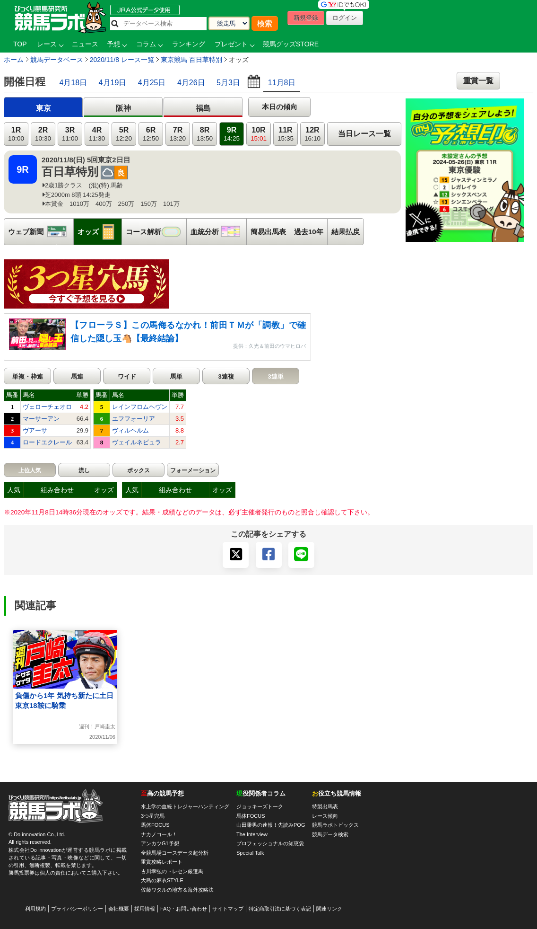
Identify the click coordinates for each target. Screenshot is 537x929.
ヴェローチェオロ (47, 406)
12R (312, 134)
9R (232, 134)
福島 (203, 108)
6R (151, 134)
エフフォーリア (133, 418)
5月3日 (228, 83)
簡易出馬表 (268, 232)
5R (124, 134)
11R (285, 134)
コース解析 (156, 232)
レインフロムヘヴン (139, 406)
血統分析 (218, 232)
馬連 (77, 376)
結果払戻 (345, 232)
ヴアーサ (35, 430)
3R (70, 134)
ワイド (127, 376)
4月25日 (152, 83)
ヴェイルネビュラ (136, 442)
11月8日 (282, 83)
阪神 (123, 108)
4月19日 (113, 83)
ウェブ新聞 (40, 232)
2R (43, 134)
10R (259, 134)
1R (16, 134)
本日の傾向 (279, 107)
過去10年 (308, 232)
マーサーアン (41, 418)
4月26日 (191, 83)
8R (205, 134)
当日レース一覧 (364, 134)
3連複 (226, 376)
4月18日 (73, 83)
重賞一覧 (478, 81)
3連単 (275, 376)
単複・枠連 (27, 376)
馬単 (176, 376)
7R (178, 134)
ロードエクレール (47, 442)
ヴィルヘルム (130, 430)
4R (97, 134)
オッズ (99, 232)
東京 (43, 108)
